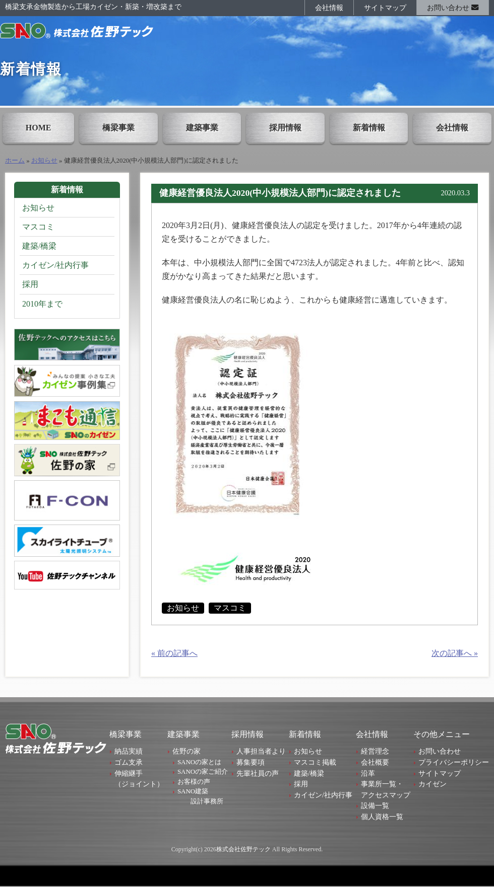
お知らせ (44, 160)
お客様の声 (193, 781)
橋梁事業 (118, 127)
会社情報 (329, 8)
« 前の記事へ (174, 653)
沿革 (368, 773)
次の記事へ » (454, 653)
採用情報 (285, 127)
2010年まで (42, 304)
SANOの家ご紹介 (202, 771)
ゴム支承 (128, 762)
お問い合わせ (452, 8)
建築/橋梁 (39, 246)
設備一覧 (375, 805)
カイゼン (432, 784)
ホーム (15, 160)
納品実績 (128, 751)
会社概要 (375, 762)
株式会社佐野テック (243, 849)
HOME (38, 127)
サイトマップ (385, 8)
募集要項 (250, 762)
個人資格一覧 (382, 816)
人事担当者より (261, 751)
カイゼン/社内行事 (55, 265)
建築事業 (202, 127)
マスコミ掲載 (315, 762)
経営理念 (375, 751)
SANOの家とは (199, 762)
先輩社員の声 (257, 773)
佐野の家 (186, 751)
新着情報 (369, 127)
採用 (30, 284)
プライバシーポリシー (453, 762)
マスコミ (230, 608)
